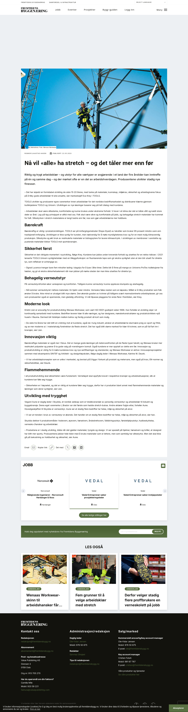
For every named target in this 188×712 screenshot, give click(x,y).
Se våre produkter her (128, 674)
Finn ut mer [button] (35, 709)
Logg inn (129, 9)
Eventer (72, 9)
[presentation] (23, 491)
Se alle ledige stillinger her (94, 515)
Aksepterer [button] (178, 708)
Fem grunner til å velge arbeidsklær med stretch (91, 600)
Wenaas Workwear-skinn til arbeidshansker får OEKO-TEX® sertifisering (43, 605)
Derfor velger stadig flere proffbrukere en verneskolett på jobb (142, 600)
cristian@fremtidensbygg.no (139, 665)
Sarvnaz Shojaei (77, 654)
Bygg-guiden (110, 9)
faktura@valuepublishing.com (35, 690)
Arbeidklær (34, 589)
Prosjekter (89, 9)
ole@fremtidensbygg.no (137, 648)
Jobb (58, 9)
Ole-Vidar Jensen (78, 641)
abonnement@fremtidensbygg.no (37, 651)
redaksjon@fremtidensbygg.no (36, 641)
